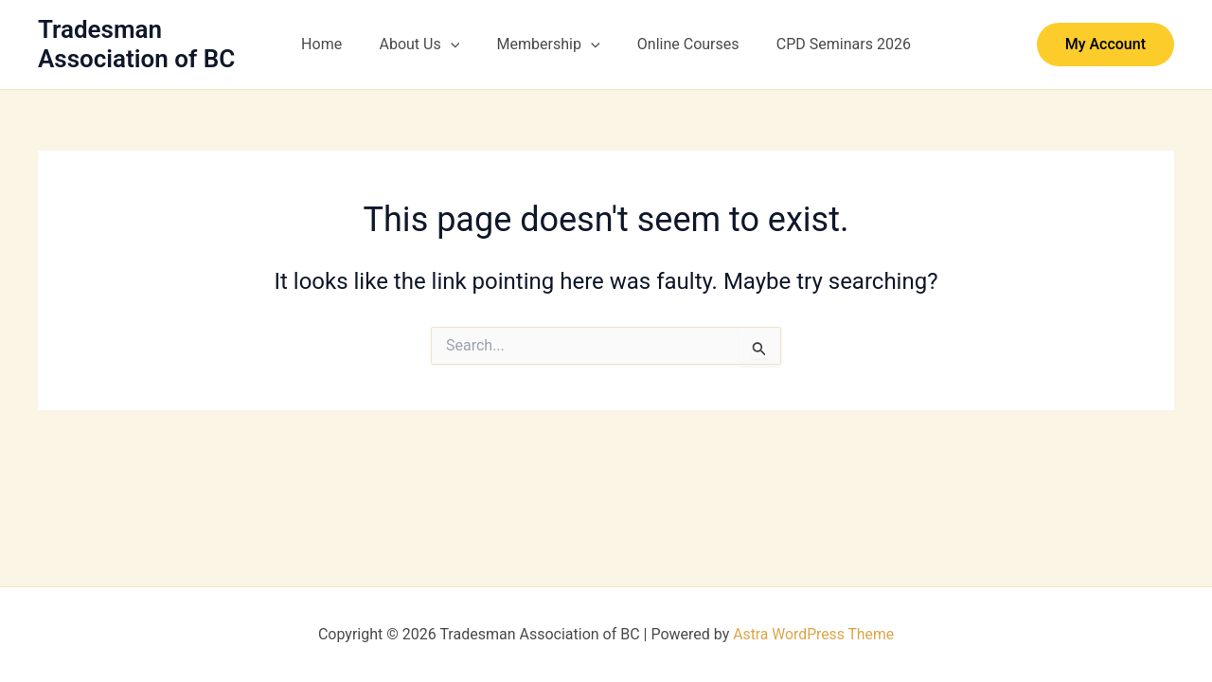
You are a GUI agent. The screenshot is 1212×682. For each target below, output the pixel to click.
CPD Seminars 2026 (829, 44)
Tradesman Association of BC (136, 44)
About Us (426, 44)
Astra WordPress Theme (813, 634)
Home (335, 44)
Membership (548, 44)
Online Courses (682, 44)
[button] (457, 44)
